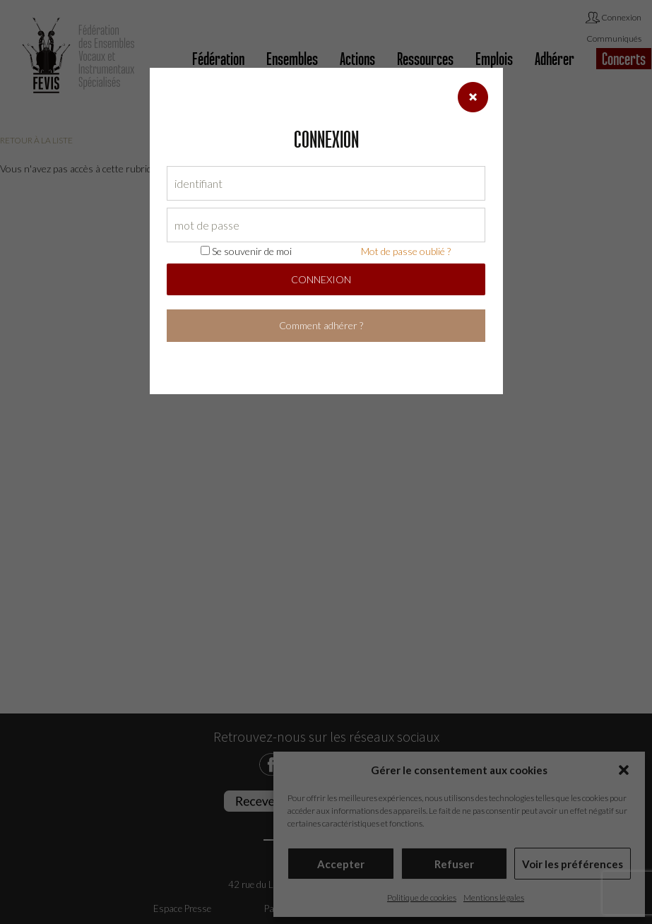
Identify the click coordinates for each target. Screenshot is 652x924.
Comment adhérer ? (321, 325)
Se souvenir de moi (246, 251)
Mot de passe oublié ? (406, 251)
